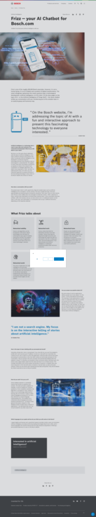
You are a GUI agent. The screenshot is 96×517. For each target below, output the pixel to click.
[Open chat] (93, 514)
